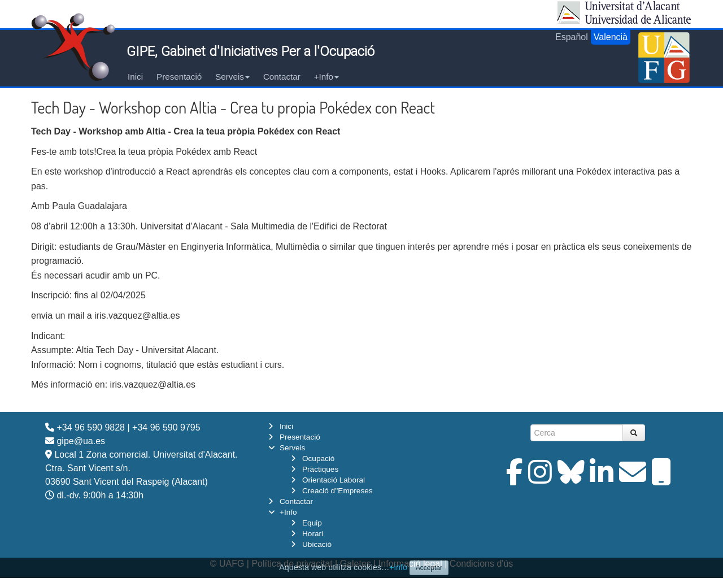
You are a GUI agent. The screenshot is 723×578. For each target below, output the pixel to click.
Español (571, 37)
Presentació (179, 76)
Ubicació (317, 544)
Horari (312, 533)
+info (398, 567)
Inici (135, 76)
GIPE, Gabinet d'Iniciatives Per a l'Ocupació (250, 51)
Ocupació (318, 458)
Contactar (281, 76)
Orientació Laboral (333, 480)
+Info (326, 76)
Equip (312, 523)
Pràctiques (320, 469)
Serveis (232, 76)
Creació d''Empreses (337, 490)
